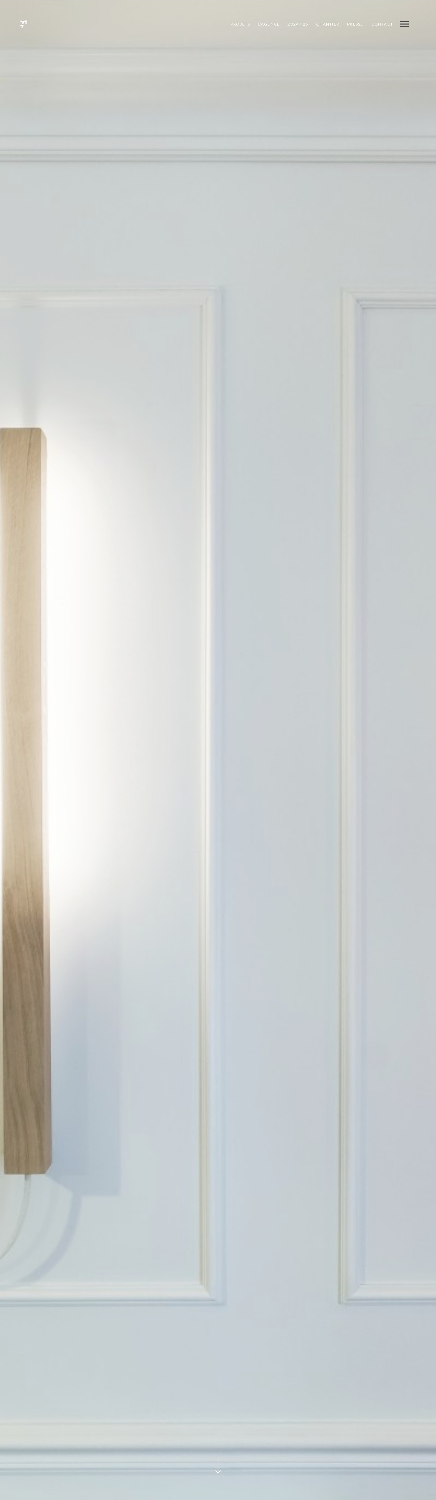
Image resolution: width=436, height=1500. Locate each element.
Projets (240, 24)
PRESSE (355, 24)
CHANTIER (327, 24)
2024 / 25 (297, 24)
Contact (382, 24)
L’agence (269, 24)
